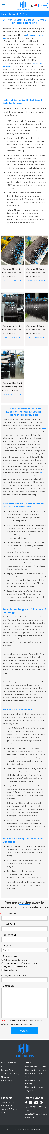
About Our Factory (10, 1073)
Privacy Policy (8, 1070)
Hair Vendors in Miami (35, 1070)
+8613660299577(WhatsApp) (36, 1109)
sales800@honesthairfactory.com (36, 1116)
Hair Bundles (7, 1105)
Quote (43, 5)
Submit (24, 1030)
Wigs (3, 1112)
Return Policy (7, 1080)
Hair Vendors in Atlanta (36, 1066)
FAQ (3, 1066)
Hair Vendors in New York (35, 1075)
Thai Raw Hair (8, 1102)
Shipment (5, 1077)
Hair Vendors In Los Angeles (34, 1089)
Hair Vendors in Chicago (32, 1082)
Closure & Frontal (9, 1109)
